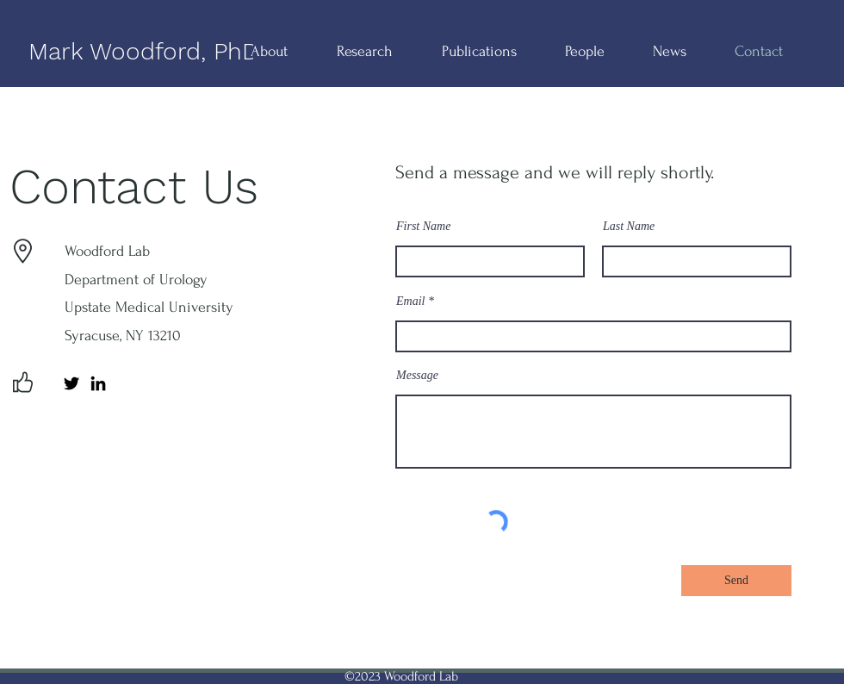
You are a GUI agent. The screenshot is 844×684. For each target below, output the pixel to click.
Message (417, 376)
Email (410, 301)
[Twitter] (71, 383)
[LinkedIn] (98, 383)
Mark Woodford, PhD (143, 51)
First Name (423, 227)
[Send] (736, 580)
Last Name (629, 227)
